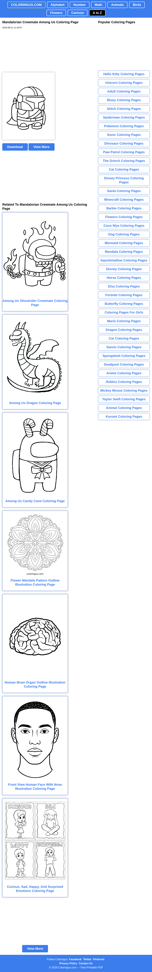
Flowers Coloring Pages (124, 217)
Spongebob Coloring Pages (123, 356)
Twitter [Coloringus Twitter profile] (87, 959)
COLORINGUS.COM (26, 5)
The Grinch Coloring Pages (124, 161)
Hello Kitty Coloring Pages (123, 74)
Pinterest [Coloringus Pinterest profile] (98, 959)
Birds (137, 5)
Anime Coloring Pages (123, 373)
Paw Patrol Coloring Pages (124, 152)
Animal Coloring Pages (124, 408)
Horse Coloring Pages (124, 277)
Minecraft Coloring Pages (124, 199)
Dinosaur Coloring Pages (123, 143)
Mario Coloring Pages (124, 321)
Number (79, 5)
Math (98, 5)
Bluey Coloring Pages (124, 100)
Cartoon (77, 13)
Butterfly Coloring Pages (124, 303)
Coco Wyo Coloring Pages (124, 225)
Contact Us (86, 963)
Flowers (56, 13)
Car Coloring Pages (124, 338)
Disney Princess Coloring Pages (124, 180)
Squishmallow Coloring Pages (123, 260)
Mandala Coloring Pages (124, 251)
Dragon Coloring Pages (124, 330)
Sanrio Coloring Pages (123, 347)
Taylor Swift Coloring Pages (123, 399)
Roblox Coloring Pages (124, 382)
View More (41, 147)
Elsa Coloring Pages (124, 286)
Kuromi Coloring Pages (124, 416)
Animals (117, 5)
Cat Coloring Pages (124, 169)
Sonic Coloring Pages (124, 135)
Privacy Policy (68, 963)
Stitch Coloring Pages (124, 109)
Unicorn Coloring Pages (124, 82)
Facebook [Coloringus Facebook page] (75, 959)
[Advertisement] (26, 50)
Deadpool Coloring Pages (124, 364)
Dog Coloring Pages (124, 234)
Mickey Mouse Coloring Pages (124, 390)
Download (15, 147)
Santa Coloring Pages (124, 191)
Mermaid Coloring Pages (124, 243)
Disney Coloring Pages (124, 269)
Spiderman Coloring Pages (124, 117)
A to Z (97, 13)
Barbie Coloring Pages (124, 208)
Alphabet (58, 5)
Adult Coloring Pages (124, 91)
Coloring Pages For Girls (124, 312)
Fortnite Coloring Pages (123, 295)
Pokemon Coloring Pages (124, 126)
